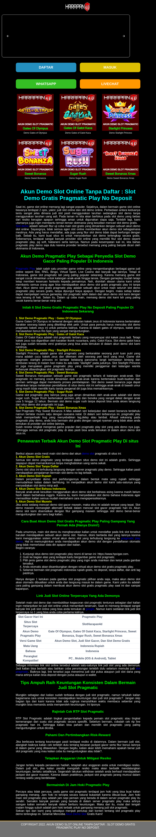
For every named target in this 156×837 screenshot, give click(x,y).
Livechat (110, 84)
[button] (8, 36)
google (90, 609)
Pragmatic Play (25, 268)
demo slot (88, 453)
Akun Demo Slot (76, 814)
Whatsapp (46, 84)
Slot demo (22, 226)
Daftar (46, 67)
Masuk (110, 67)
